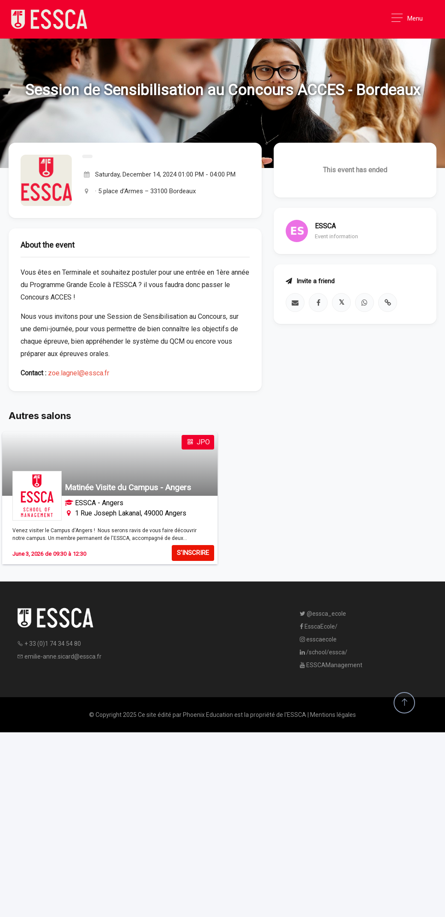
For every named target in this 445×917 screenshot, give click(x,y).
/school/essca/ (323, 652)
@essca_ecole (323, 613)
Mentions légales (333, 714)
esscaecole (318, 639)
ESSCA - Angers (99, 503)
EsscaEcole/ (318, 626)
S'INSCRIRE (193, 553)
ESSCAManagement (331, 665)
